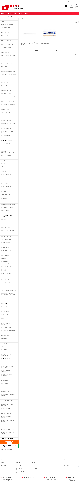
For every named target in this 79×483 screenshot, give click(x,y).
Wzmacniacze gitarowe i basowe (6, 41)
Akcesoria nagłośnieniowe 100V (8, 290)
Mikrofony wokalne (6, 236)
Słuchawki (3, 115)
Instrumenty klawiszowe (7, 117)
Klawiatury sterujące (6, 128)
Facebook (26, 13)
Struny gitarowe (5, 66)
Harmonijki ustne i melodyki (7, 174)
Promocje (9, 13)
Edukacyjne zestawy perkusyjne (6, 198)
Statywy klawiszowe (6, 398)
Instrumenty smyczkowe (6, 140)
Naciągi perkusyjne (5, 210)
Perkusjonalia (4, 189)
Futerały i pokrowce (6, 358)
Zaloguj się (71, 6)
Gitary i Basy (4, 19)
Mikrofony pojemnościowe (7, 230)
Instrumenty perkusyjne (6, 180)
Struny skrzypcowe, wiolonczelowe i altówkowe (7, 152)
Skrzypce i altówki (5, 143)
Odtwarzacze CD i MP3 (6, 341)
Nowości (2, 13)
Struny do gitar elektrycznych (8, 74)
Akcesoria (3, 346)
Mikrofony (3, 219)
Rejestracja (2, 462)
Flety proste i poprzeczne (7, 168)
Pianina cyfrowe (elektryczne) (8, 123)
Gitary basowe (4, 35)
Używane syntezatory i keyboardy (6, 417)
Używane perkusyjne (6, 424)
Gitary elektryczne (5, 32)
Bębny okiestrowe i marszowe (8, 204)
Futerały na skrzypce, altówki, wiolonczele (8, 371)
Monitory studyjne (5, 109)
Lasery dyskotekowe (6, 327)
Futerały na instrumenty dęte (8, 363)
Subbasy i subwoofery (6, 250)
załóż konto (71, 7)
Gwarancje (18, 466)
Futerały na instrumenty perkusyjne (7, 375)
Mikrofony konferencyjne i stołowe (7, 234)
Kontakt (20, 13)
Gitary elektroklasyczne (7, 24)
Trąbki (2, 166)
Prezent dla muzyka (5, 408)
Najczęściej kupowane (36, 466)
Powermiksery (4, 258)
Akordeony (3, 171)
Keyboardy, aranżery (6, 120)
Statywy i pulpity (5, 378)
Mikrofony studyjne (6, 93)
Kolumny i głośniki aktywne (7, 244)
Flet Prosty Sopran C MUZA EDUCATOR (48, 42)
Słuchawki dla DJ (5, 338)
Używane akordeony (6, 413)
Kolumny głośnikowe (6, 242)
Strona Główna (2, 16)
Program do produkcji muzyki (8, 104)
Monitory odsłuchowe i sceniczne (6, 276)
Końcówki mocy (4, 261)
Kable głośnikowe (5, 306)
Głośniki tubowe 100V (6, 287)
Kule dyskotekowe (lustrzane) (8, 330)
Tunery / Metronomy (5, 351)
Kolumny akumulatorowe (7, 253)
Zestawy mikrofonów (6, 239)
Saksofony (3, 160)
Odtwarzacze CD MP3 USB (7, 300)
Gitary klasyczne (5, 21)
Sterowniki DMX (5, 335)
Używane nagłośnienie (6, 426)
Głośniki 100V (4, 285)
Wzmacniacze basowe (6, 47)
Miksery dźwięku (5, 255)
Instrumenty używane (6, 411)
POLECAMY (3, 436)
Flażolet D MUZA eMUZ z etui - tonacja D (28, 42)
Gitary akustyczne (5, 27)
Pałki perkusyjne (5, 191)
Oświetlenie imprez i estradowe (6, 324)
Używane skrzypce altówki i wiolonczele (7, 433)
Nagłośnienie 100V (5, 279)
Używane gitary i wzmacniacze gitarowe (8, 421)
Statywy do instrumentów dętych (7, 401)
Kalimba (3, 138)
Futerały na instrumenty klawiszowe (7, 367)
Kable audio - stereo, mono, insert (7, 318)
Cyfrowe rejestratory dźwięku (8, 96)
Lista (78, 22)
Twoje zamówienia (3, 465)
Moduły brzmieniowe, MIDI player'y (7, 132)
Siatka (76, 22)
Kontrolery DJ (4, 349)
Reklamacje (18, 469)
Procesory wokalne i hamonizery (6, 270)
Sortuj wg (21, 21)
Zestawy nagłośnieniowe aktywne (7, 298)
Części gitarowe (5, 85)
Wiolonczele (4, 146)
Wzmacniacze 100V (5, 282)
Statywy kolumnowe (6, 391)
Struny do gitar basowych (7, 77)
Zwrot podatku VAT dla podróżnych (22, 472)
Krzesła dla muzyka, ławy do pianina (8, 395)
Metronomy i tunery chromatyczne (6, 355)
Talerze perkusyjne (5, 194)
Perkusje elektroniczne (7, 186)
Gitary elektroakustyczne (7, 29)
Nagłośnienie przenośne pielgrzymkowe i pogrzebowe (8, 294)
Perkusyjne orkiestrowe (7, 207)
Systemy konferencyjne (6, 212)
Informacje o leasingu (20, 471)
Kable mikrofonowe (5, 311)
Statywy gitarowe (5, 386)
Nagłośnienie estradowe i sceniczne (7, 216)
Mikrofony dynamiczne (6, 227)
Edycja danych (2, 466)
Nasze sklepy (34, 468)
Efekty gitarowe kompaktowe (8, 55)
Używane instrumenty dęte (7, 429)
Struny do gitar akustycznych (8, 71)
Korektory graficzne (6, 273)
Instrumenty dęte (5, 158)
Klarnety (3, 163)
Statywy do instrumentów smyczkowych (7, 405)
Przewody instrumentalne (7, 309)
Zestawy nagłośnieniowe (7, 263)
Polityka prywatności (19, 462)
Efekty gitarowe (5, 52)
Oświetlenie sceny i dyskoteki (8, 321)
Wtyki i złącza (4, 314)
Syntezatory (4, 126)
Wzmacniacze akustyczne (7, 44)
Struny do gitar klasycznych (8, 69)
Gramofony (4, 343)
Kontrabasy (4, 148)
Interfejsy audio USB (6, 90)
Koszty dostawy (19, 468)
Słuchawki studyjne (6, 98)
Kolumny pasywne (5, 247)
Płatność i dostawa (19, 465)
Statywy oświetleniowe (6, 388)
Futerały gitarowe (5, 361)
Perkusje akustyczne (6, 183)
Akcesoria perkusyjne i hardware (6, 201)
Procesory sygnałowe (6, 266)
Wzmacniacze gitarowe (6, 50)
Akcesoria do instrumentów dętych (7, 178)
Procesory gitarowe (6, 58)
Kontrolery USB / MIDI (6, 107)
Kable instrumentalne (6, 63)
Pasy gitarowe (4, 82)
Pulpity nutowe (5, 383)
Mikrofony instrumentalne (7, 224)
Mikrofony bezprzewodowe (7, 222)
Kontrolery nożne (5, 135)
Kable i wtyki (4, 303)
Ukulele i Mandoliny (6, 38)
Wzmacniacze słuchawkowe (7, 101)
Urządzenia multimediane (7, 438)
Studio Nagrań (4, 88)
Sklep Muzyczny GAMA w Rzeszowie (7, 449)
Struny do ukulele (5, 79)
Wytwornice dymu (5, 332)
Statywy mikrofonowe (6, 380)
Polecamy (15, 13)
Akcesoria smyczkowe (6, 155)
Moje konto (2, 459)
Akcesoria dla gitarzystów (7, 60)
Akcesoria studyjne (5, 112)
